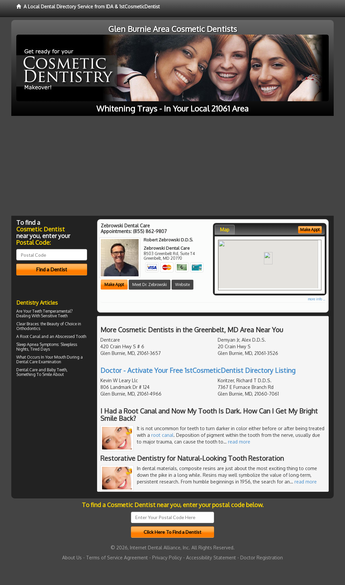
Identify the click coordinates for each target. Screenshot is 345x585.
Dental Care (27, 361)
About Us (72, 557)
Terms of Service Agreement (117, 557)
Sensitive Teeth (54, 315)
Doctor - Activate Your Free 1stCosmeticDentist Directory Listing (197, 370)
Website (182, 284)
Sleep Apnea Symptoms (37, 344)
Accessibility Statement (211, 557)
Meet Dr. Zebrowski (149, 284)
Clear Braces (27, 323)
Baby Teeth (56, 369)
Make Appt (114, 284)
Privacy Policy (167, 557)
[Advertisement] (172, 165)
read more (239, 441)
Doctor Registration (261, 557)
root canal (162, 435)
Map (224, 229)
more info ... (316, 299)
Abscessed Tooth (70, 336)
